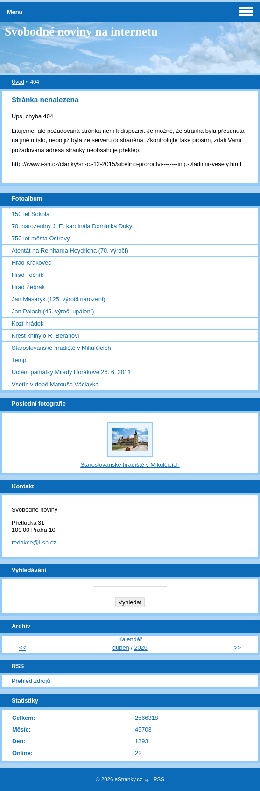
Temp (19, 359)
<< (22, 647)
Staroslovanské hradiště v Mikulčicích (61, 347)
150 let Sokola (30, 214)
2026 (140, 647)
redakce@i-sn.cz (34, 542)
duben (120, 647)
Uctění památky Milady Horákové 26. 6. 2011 (71, 372)
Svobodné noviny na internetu (81, 31)
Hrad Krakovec (31, 262)
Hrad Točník (27, 274)
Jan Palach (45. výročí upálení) (53, 311)
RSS (158, 779)
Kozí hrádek (27, 323)
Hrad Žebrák (28, 286)
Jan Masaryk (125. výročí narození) (58, 299)
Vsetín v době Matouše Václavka (55, 384)
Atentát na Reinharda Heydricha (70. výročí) (70, 250)
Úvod (18, 82)
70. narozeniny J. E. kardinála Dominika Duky (72, 226)
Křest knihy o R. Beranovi (45, 335)
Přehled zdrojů (31, 680)
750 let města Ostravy (41, 238)
